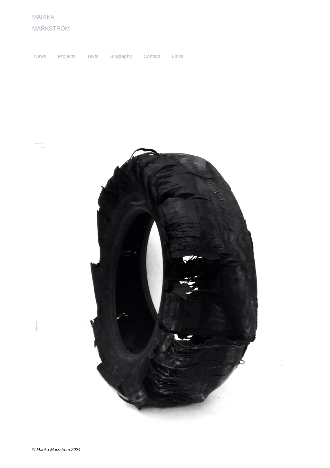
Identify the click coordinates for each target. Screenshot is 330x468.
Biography (121, 56)
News (40, 56)
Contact (152, 56)
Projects (66, 56)
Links (177, 56)
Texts (92, 56)
